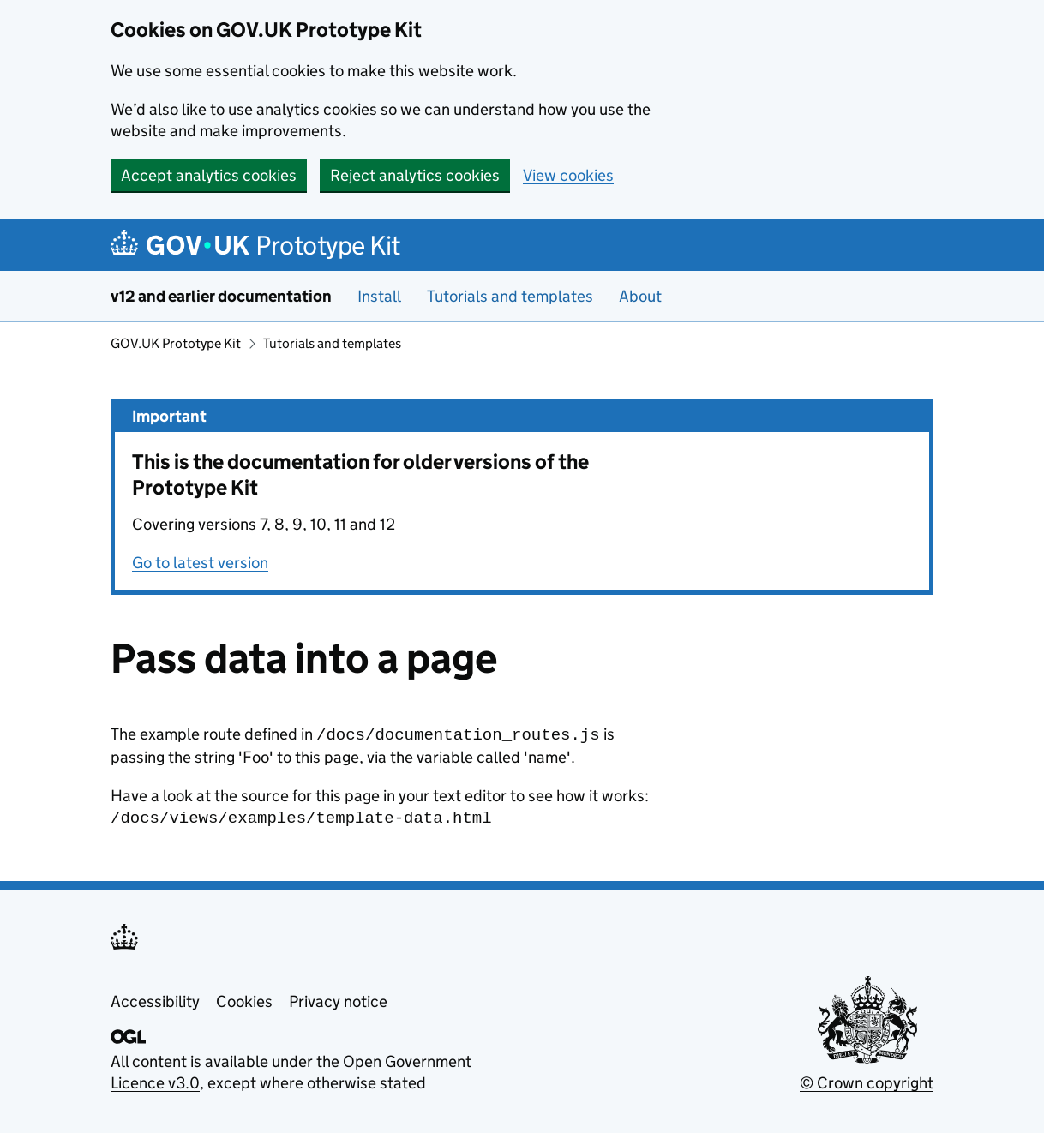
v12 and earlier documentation (221, 296)
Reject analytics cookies (415, 175)
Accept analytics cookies (209, 175)
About (640, 296)
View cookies (568, 175)
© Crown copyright (866, 1079)
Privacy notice (338, 998)
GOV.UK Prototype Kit (176, 343)
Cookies (244, 998)
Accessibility (155, 998)
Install (379, 296)
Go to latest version (200, 562)
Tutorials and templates (510, 296)
